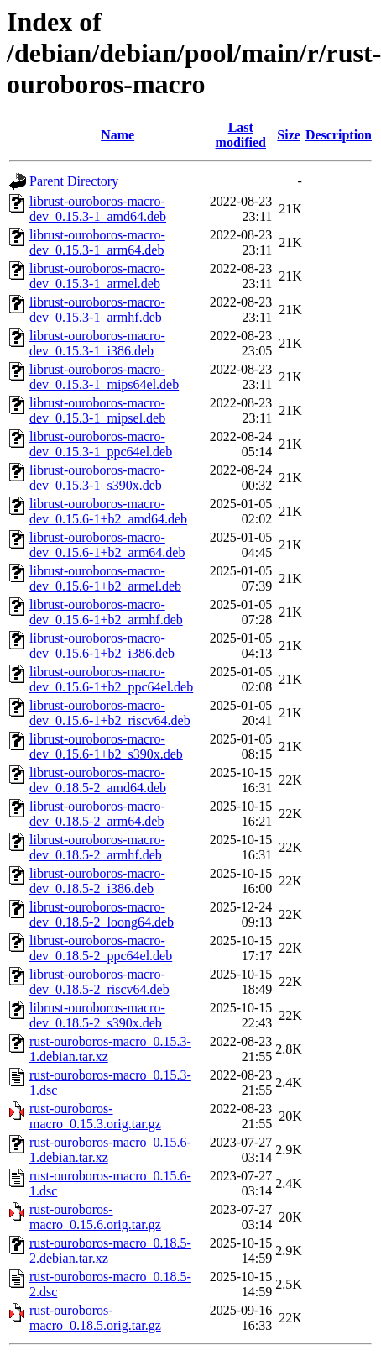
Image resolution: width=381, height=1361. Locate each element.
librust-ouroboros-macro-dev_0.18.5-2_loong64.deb (101, 914)
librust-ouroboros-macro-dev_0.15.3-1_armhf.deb (97, 309)
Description (338, 135)
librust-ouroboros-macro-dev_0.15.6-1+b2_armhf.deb (106, 612)
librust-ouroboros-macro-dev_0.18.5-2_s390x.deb (97, 1015)
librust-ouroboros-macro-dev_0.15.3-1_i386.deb (97, 343)
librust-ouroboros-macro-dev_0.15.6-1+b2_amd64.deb (108, 511)
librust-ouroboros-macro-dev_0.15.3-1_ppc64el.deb (100, 444)
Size (288, 135)
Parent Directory (73, 181)
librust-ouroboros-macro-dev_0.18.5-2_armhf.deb (97, 847)
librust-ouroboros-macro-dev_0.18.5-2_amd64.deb (97, 780)
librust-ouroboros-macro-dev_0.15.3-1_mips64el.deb (104, 376)
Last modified (241, 135)
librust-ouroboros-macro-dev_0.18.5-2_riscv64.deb (99, 981)
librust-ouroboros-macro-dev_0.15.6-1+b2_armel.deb (105, 578)
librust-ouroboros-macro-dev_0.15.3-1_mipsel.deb (97, 410)
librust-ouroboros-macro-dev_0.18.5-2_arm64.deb (97, 813)
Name (117, 135)
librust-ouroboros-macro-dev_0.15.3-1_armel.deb (97, 276)
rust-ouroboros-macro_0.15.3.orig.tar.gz (95, 1116)
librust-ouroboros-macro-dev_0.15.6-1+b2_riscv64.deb (109, 713)
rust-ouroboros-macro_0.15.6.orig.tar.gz (95, 1217)
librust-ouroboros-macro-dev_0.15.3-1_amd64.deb (97, 208)
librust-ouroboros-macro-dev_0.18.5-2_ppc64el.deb (100, 948)
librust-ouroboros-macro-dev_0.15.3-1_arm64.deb (97, 242)
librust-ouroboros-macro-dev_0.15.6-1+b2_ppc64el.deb (111, 679)
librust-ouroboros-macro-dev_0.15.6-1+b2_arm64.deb (107, 545)
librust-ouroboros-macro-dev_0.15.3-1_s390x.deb (97, 477)
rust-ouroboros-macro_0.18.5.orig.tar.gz (95, 1317)
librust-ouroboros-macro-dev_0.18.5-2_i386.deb (97, 881)
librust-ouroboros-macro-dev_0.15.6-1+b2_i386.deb (102, 645)
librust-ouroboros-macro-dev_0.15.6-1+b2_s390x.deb (106, 746)
